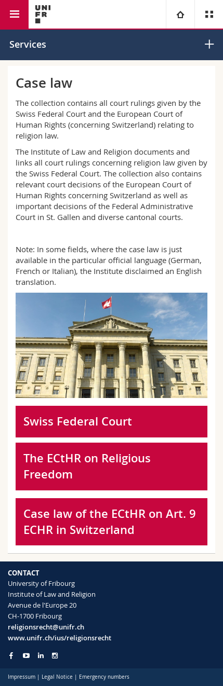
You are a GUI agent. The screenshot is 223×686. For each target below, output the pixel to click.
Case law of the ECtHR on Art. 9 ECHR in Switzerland (109, 522)
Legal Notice (57, 677)
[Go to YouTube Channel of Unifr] (26, 655)
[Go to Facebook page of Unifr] (11, 655)
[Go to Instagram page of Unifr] (55, 655)
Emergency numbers (104, 677)
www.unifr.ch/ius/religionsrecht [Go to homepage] (59, 637)
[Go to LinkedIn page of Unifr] (41, 655)
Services (27, 44)
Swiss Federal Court (77, 421)
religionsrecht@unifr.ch (46, 627)
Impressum (21, 677)
